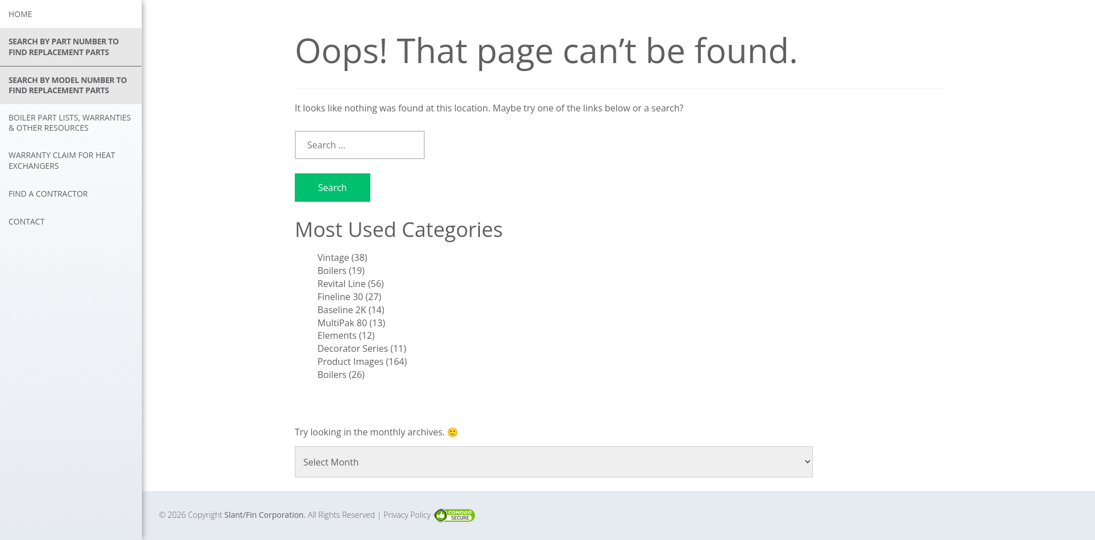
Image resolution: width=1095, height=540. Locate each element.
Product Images (350, 361)
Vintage (333, 257)
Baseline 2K (341, 310)
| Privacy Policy (405, 514)
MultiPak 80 (342, 323)
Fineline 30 (340, 296)
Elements (337, 335)
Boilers (331, 270)
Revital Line (341, 283)
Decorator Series (352, 348)
